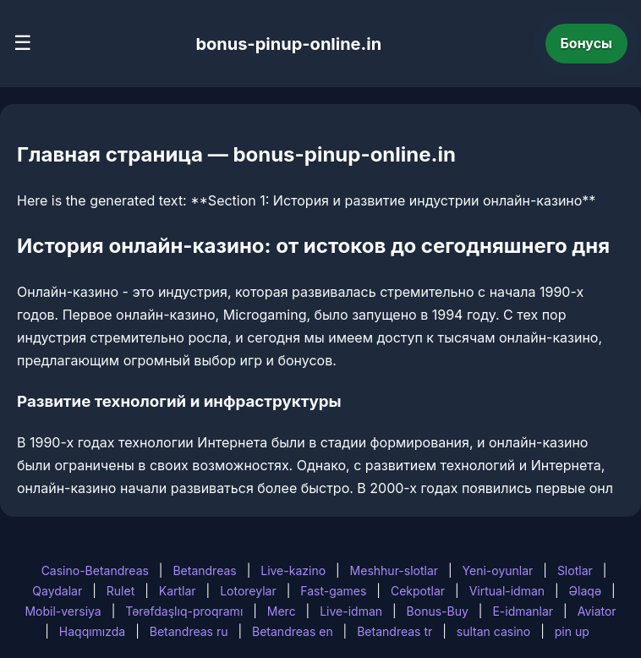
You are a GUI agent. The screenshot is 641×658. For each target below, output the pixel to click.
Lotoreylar (248, 591)
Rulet (120, 591)
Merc (281, 611)
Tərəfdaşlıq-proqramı (184, 611)
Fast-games (333, 591)
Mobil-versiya (63, 611)
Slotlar (575, 570)
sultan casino (493, 631)
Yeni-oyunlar (498, 570)
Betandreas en (292, 631)
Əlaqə (585, 591)
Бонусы (587, 43)
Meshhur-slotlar (394, 570)
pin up (572, 631)
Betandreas (204, 570)
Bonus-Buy (437, 611)
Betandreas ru (189, 631)
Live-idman (351, 611)
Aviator (597, 611)
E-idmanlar (522, 611)
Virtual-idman (507, 591)
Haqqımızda (92, 631)
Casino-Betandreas (95, 570)
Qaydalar (57, 591)
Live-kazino (293, 570)
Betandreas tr (394, 631)
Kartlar (177, 591)
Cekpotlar (418, 591)
